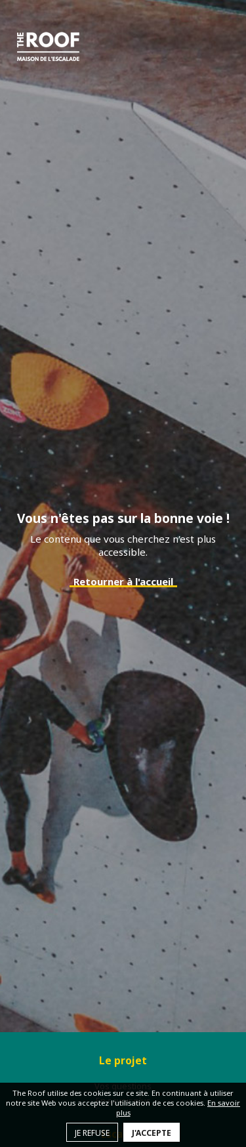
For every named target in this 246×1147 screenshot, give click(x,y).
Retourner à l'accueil (123, 581)
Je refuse (92, 1132)
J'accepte (151, 1132)
